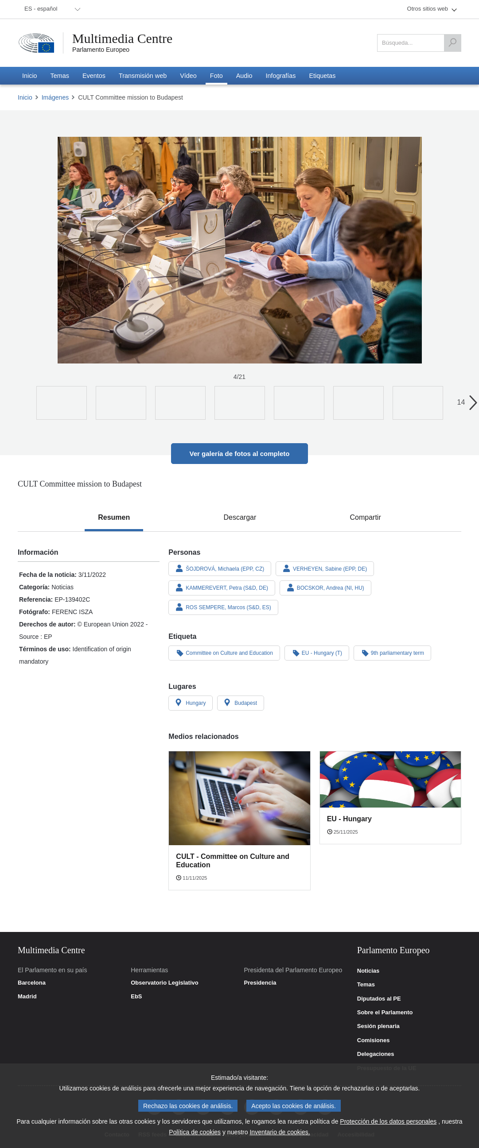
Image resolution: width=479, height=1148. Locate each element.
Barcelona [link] (32, 983)
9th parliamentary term (392, 653)
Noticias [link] (368, 971)
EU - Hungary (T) (317, 653)
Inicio (25, 97)
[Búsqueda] (452, 43)
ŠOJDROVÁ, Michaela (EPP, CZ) (219, 568)
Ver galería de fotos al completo (240, 453)
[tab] (114, 517)
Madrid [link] (27, 996)
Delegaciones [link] (375, 1054)
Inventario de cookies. (279, 1132)
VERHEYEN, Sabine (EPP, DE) (325, 568)
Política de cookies (195, 1132)
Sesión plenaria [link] (378, 1026)
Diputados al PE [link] (379, 999)
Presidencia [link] (260, 983)
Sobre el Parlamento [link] (385, 1012)
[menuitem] (51, 9)
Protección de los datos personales (388, 1121)
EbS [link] (136, 996)
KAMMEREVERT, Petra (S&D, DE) (221, 587)
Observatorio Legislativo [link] (164, 983)
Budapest (240, 703)
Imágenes (55, 97)
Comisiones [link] (373, 1040)
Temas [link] (366, 985)
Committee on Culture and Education (224, 653)
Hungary (190, 703)
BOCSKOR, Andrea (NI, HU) (325, 587)
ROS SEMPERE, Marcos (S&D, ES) (223, 607)
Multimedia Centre (122, 38)
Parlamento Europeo (100, 49)
